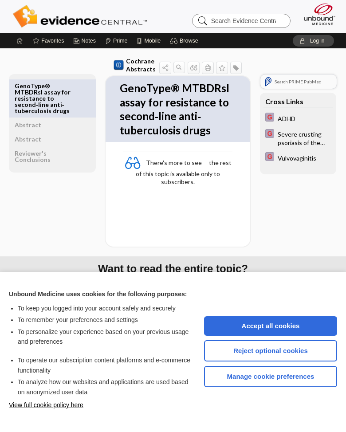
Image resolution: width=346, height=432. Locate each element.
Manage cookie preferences (271, 376)
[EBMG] (298, 118)
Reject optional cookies (270, 350)
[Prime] (116, 40)
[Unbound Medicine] (316, 14)
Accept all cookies (271, 326)
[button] (185, 40)
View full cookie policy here (46, 404)
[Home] (20, 40)
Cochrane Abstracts (114, 65)
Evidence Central (82, 16)
